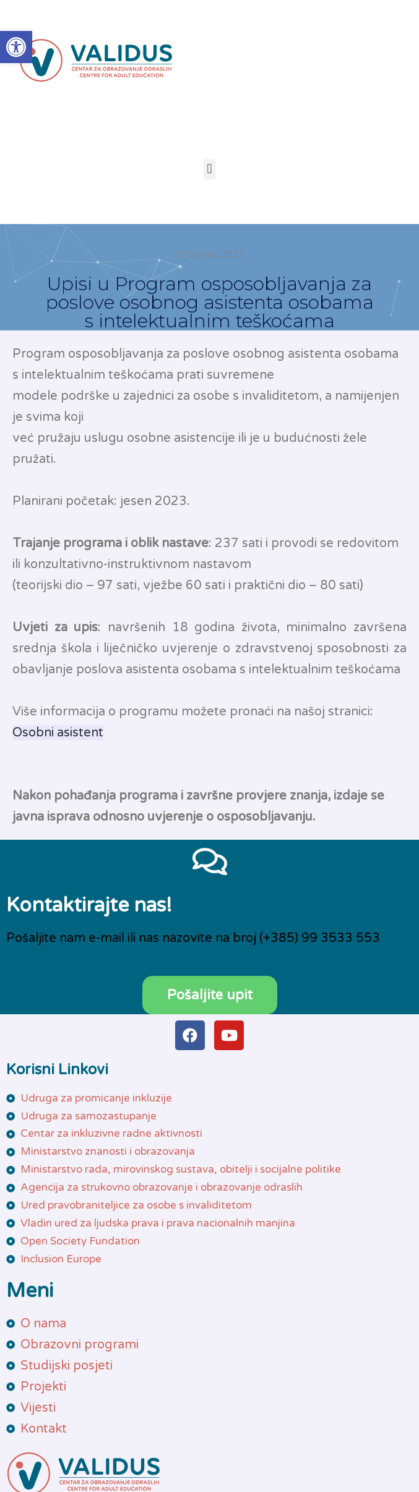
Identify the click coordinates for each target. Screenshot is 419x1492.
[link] (16, 47)
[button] (209, 169)
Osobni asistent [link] (57, 732)
